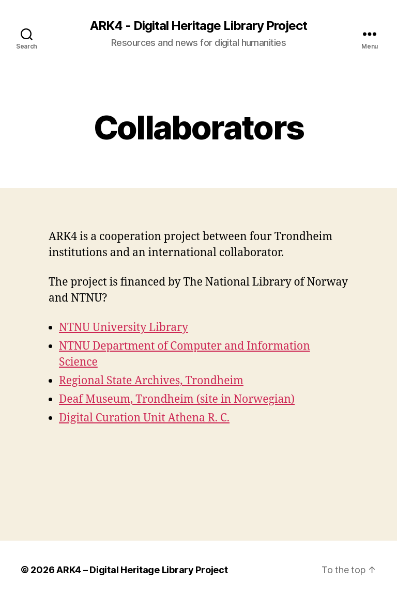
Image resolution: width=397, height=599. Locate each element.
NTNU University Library (123, 328)
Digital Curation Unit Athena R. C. (144, 418)
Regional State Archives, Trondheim (151, 381)
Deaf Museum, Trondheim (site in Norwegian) (177, 399)
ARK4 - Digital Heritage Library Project (198, 26)
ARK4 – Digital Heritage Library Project (141, 569)
